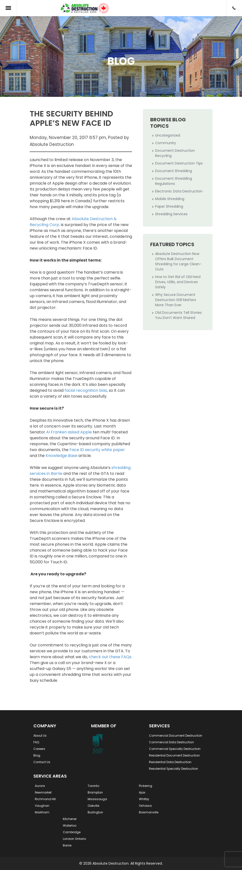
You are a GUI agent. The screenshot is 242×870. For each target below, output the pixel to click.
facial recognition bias (86, 390)
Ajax (142, 792)
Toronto (93, 786)
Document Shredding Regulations (173, 181)
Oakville (93, 806)
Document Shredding (173, 170)
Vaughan (42, 806)
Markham (42, 812)
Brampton (95, 792)
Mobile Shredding (169, 198)
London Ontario (74, 839)
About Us (40, 735)
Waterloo (69, 825)
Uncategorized (167, 135)
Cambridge (72, 832)
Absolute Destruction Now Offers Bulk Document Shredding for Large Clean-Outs (178, 261)
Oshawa (145, 806)
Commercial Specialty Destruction (175, 749)
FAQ (36, 742)
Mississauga (97, 799)
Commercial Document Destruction (175, 735)
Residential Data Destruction (170, 762)
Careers (39, 749)
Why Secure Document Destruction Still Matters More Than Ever (175, 299)
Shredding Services (171, 214)
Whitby (144, 799)
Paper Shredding (169, 206)
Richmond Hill (45, 799)
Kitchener (70, 819)
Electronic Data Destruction (178, 191)
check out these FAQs (110, 657)
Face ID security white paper (97, 450)
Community (165, 142)
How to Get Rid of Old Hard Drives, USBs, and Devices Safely (178, 282)
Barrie (67, 845)
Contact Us (41, 762)
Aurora (40, 786)
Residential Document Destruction (174, 755)
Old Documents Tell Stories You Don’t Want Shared (178, 315)
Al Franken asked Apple (69, 432)
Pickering (145, 786)
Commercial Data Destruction (171, 742)
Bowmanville (148, 812)
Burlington (95, 812)
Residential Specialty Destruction (173, 769)
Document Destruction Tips (179, 163)
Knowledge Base (61, 455)
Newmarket (43, 792)
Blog (36, 755)
